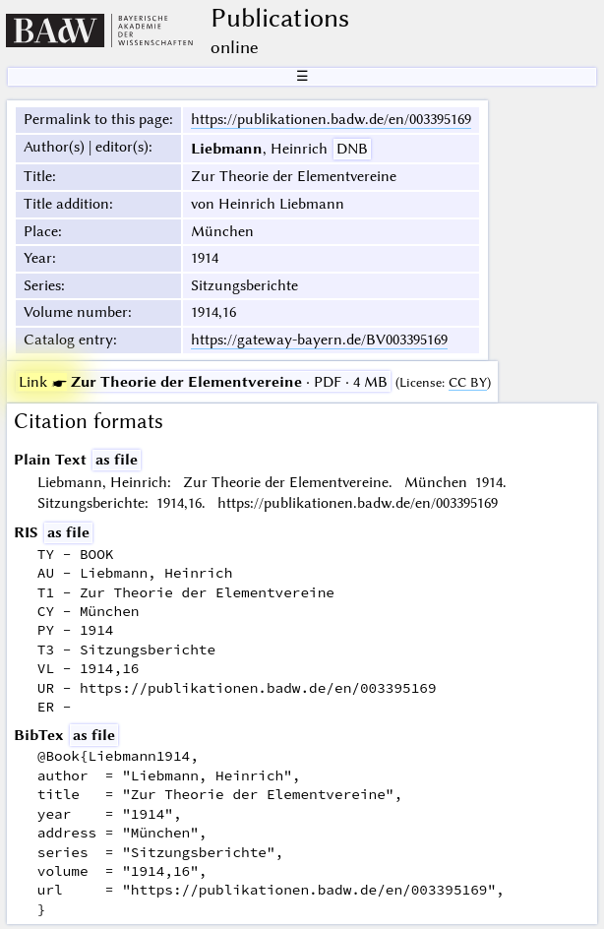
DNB (352, 148)
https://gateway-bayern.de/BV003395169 (319, 339)
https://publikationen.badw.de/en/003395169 (331, 119)
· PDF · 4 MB (203, 382)
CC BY (468, 382)
